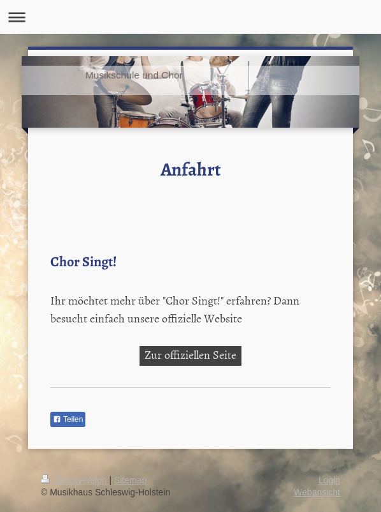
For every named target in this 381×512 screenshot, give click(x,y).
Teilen (68, 419)
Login (329, 480)
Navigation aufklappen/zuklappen (190, 17)
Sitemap (130, 480)
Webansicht (317, 492)
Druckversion (75, 480)
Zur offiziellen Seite (190, 354)
